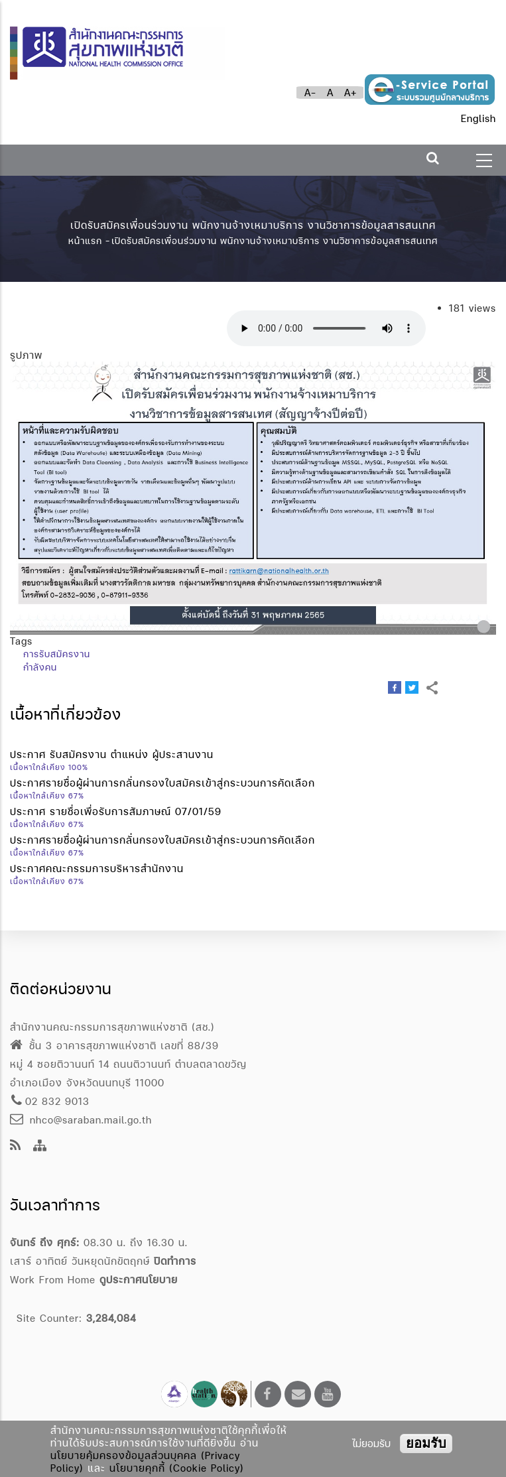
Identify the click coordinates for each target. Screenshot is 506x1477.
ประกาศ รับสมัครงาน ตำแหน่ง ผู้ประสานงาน (112, 754)
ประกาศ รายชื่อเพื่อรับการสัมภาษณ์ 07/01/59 (115, 811)
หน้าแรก (85, 241)
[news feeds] (15, 1146)
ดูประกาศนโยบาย (138, 1279)
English (478, 118)
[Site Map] (40, 1146)
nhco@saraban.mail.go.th (81, 1120)
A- (310, 92)
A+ (350, 92)
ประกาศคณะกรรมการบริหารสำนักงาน (97, 868)
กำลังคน (40, 667)
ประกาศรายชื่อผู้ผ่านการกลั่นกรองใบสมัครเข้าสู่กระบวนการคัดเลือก (162, 783)
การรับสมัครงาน (56, 654)
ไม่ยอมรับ (371, 1443)
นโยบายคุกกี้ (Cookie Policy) (176, 1468)
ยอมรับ (426, 1443)
